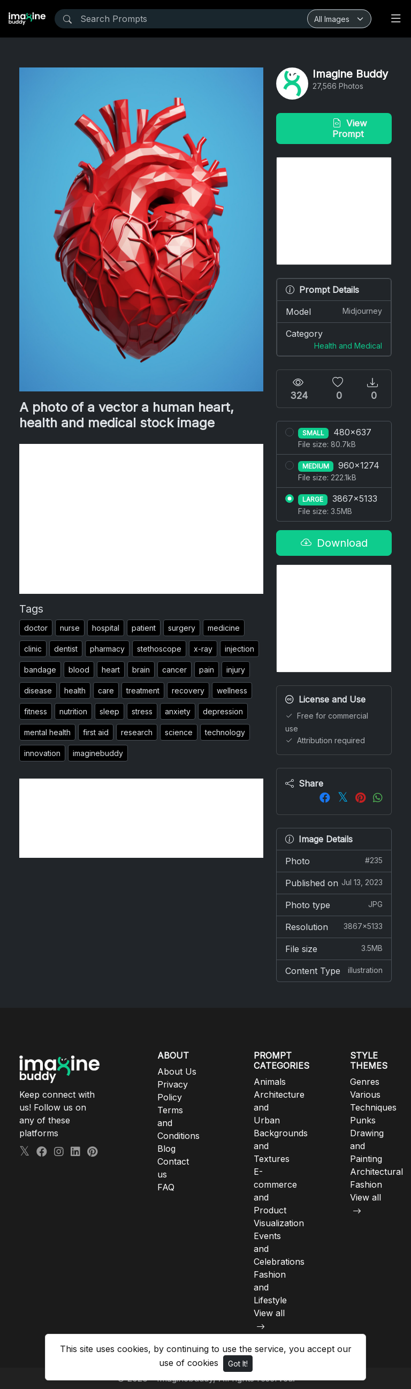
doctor (36, 627)
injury (235, 669)
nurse (70, 627)
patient (144, 627)
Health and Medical (348, 345)
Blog (166, 1148)
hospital (105, 627)
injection (239, 648)
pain (206, 669)
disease (38, 690)
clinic (33, 648)
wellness (232, 690)
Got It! (238, 1363)
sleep (109, 711)
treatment (142, 690)
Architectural (376, 1171)
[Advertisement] (141, 519)
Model (334, 311)
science (179, 732)
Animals (270, 1081)
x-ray (203, 648)
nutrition (73, 711)
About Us (176, 1071)
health (75, 690)
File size (334, 948)
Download (334, 543)
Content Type (334, 970)
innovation (42, 753)
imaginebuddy (98, 753)
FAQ (165, 1187)
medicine (224, 627)
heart (111, 669)
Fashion (366, 1184)
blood (78, 669)
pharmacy (107, 648)
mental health (47, 732)
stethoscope (159, 648)
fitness (35, 711)
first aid (96, 732)
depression (223, 711)
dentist (66, 648)
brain (141, 669)
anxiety (178, 711)
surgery (181, 627)
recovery (188, 690)
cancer (174, 669)
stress (142, 711)
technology (225, 732)
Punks (363, 1120)
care (106, 690)
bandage (40, 669)
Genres (364, 1081)
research (137, 732)
